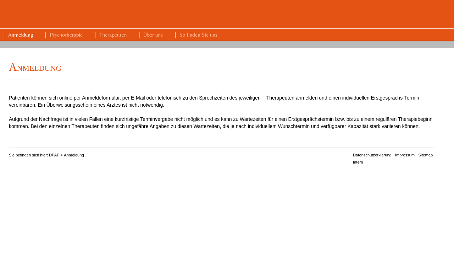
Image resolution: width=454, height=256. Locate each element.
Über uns (153, 35)
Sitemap (425, 155)
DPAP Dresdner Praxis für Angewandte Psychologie (342, 14)
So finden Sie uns (198, 35)
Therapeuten (113, 35)
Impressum (405, 155)
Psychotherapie (66, 35)
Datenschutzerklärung (372, 155)
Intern (358, 162)
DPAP (54, 155)
